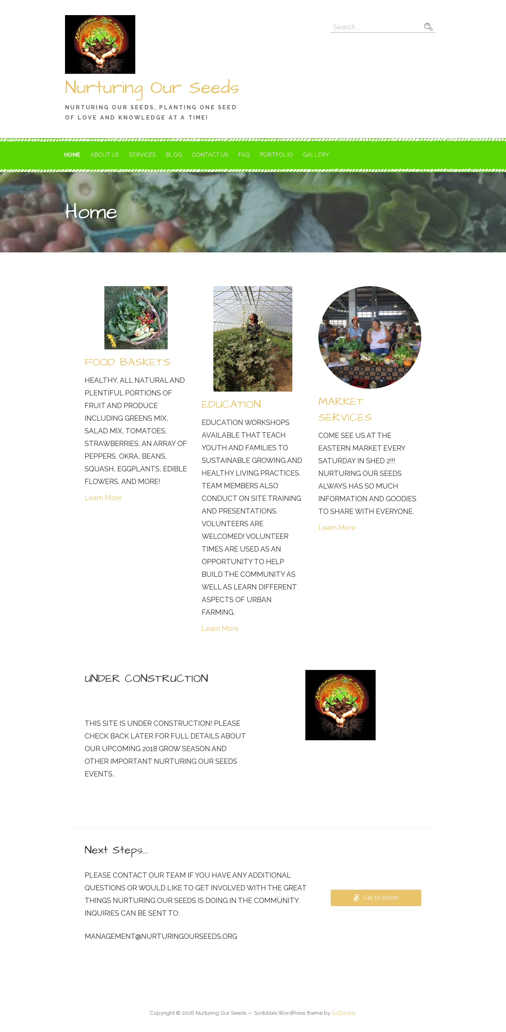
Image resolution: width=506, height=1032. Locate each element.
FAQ (244, 154)
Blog (174, 154)
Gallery (316, 154)
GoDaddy (344, 1013)
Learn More (103, 498)
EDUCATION (231, 404)
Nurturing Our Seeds (152, 88)
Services (142, 154)
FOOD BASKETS (127, 362)
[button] (376, 898)
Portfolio (276, 154)
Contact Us (210, 154)
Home (72, 154)
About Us (104, 154)
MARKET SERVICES (345, 409)
